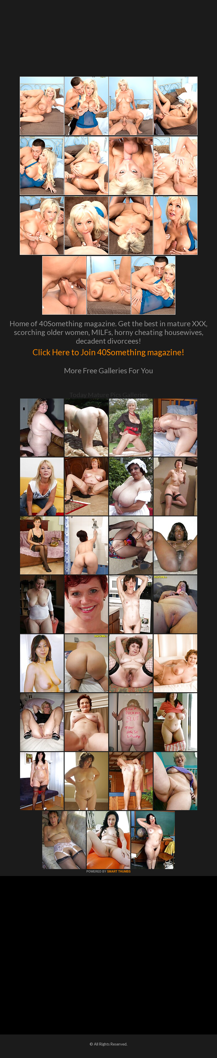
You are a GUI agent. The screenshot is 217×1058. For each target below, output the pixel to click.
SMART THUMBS (119, 871)
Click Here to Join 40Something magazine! (108, 351)
